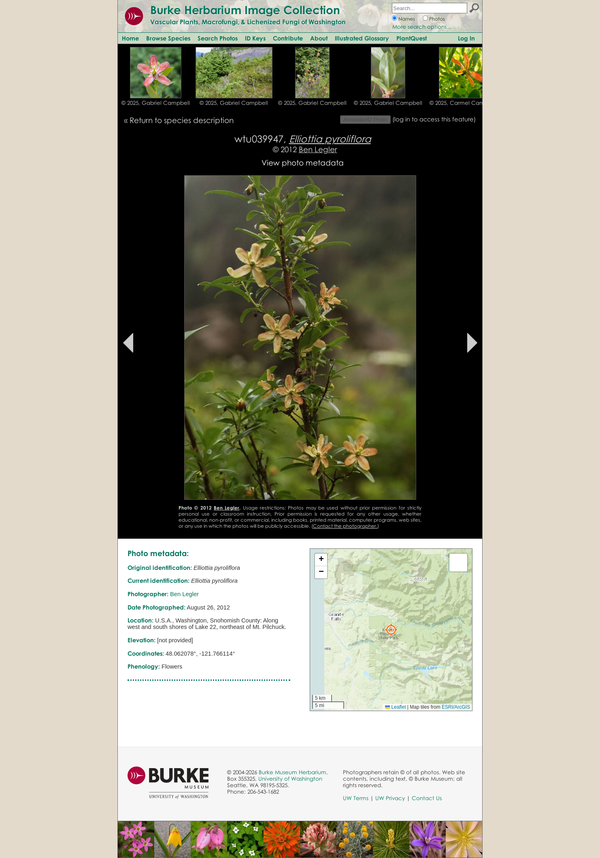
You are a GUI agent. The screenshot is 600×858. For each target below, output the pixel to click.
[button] (391, 629)
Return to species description (182, 120)
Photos (437, 19)
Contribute (288, 38)
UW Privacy (390, 798)
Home (130, 38)
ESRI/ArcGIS (456, 707)
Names (406, 19)
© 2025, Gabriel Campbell (155, 103)
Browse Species (168, 38)
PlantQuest (411, 38)
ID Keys (255, 38)
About (319, 38)
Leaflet (395, 707)
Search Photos (218, 38)
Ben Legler (318, 149)
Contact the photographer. (345, 526)
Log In (466, 38)
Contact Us (427, 798)
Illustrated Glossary (362, 38)
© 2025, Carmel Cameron (463, 103)
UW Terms (355, 798)
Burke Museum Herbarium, (293, 772)
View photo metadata (303, 162)
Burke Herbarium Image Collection (245, 10)
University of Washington (290, 778)
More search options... (421, 26)
